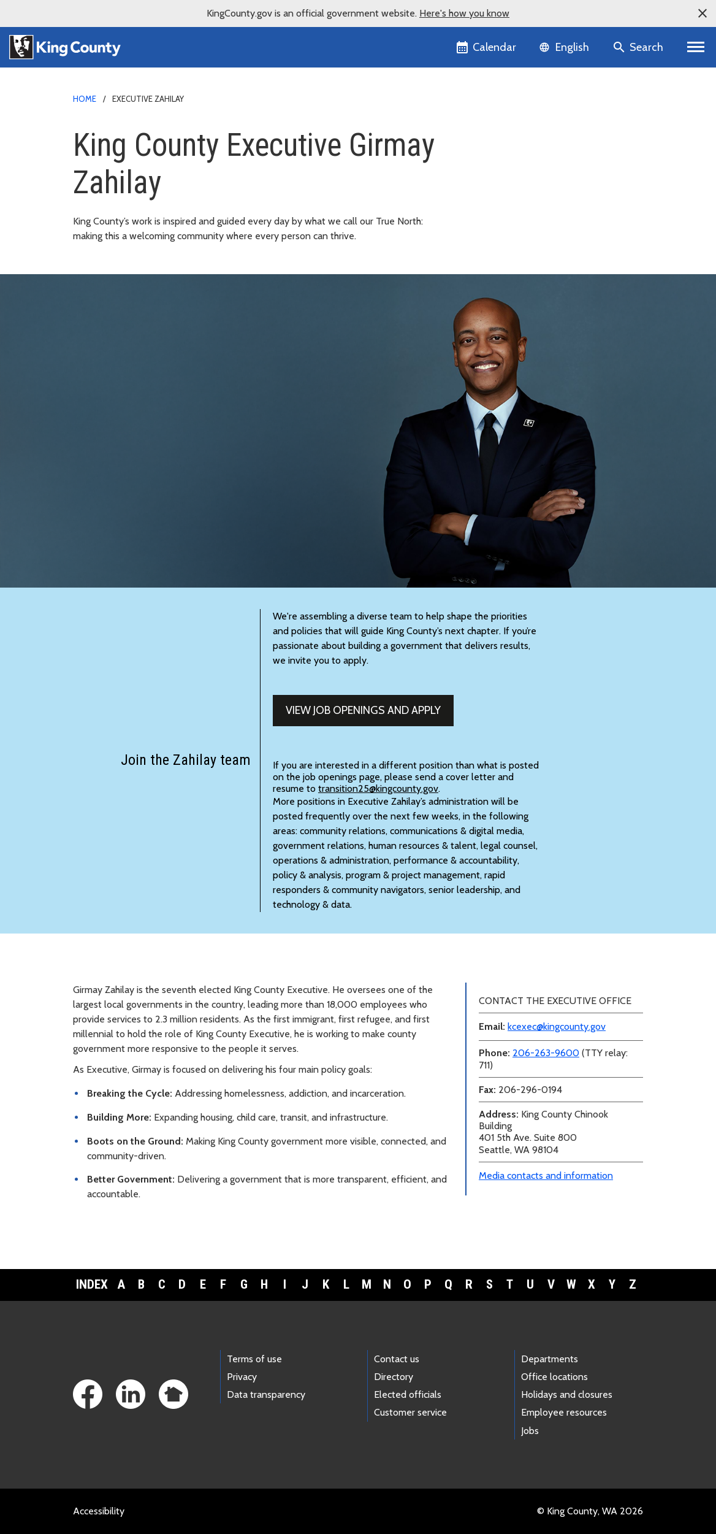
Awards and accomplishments (535, 214)
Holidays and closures (566, 1394)
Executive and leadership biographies (550, 175)
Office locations (554, 1377)
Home (84, 99)
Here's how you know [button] (464, 13)
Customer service (410, 1412)
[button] (702, 13)
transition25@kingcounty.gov (378, 788)
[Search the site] (639, 47)
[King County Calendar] (487, 47)
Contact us (396, 1359)
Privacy (242, 1377)
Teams (491, 195)
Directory (393, 1377)
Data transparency (266, 1394)
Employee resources (564, 1412)
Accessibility (98, 1511)
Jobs (530, 1430)
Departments (549, 1359)
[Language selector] (565, 47)
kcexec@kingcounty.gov (557, 1026)
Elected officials (407, 1394)
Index (92, 1284)
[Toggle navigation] (696, 47)
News (489, 155)
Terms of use (254, 1359)
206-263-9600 (545, 1053)
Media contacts (505, 136)
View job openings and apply (363, 710)
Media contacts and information (546, 1175)
